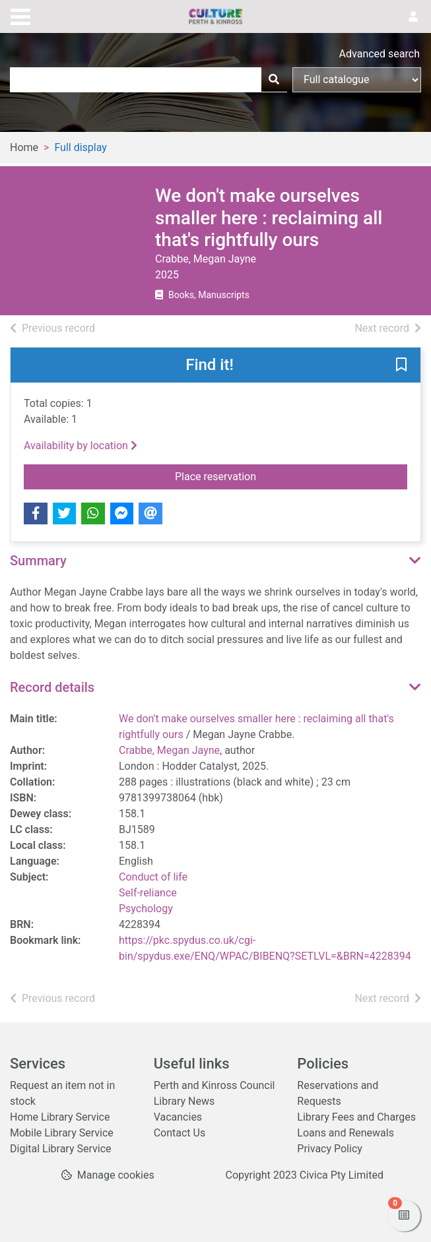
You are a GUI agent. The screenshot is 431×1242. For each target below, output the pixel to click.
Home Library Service (60, 1117)
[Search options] (356, 79)
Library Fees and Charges (356, 1117)
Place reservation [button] (291, 475)
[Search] (274, 79)
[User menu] (413, 17)
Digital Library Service (61, 1148)
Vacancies (178, 1117)
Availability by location (80, 445)
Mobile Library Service (62, 1133)
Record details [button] (52, 687)
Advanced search (379, 53)
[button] (401, 365)
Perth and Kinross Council (214, 1085)
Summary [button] (38, 561)
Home (24, 147)
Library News (184, 1101)
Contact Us (180, 1133)
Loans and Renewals (345, 1133)
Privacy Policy (329, 1148)
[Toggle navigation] (20, 15)
